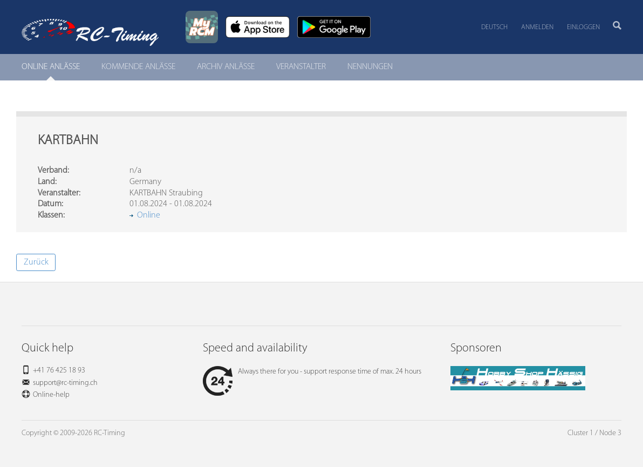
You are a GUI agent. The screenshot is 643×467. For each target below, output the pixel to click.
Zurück (36, 262)
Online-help (51, 395)
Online (148, 215)
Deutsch (494, 27)
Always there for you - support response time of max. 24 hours (312, 371)
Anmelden (537, 27)
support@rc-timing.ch (65, 383)
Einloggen (583, 27)
